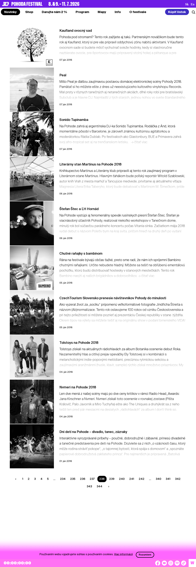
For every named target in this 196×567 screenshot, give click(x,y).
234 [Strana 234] (63, 478)
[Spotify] (177, 563)
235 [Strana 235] (72, 478)
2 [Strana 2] (29, 478)
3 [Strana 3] (35, 478)
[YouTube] (164, 563)
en (192, 4)
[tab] (29, 12)
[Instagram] (170, 563)
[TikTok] (183, 563)
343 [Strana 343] (89, 486)
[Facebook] (157, 563)
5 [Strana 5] (48, 478)
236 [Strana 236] (82, 478)
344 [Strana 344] (99, 486)
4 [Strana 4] (41, 478)
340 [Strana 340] (158, 478)
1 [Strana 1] (22, 478)
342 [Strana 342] (178, 478)
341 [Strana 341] (168, 478)
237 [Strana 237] (92, 478)
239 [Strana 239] (111, 478)
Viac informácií (123, 554)
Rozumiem (145, 554)
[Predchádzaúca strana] (16, 479)
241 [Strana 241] (131, 478)
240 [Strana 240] (122, 478)
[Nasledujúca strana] (108, 486)
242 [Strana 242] (141, 478)
